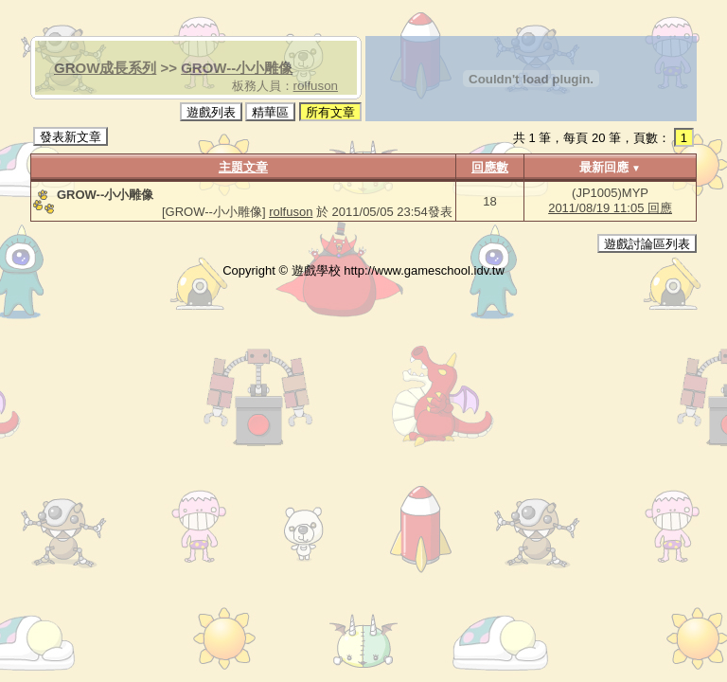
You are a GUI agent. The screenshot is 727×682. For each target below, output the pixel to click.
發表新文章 (70, 137)
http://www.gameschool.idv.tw (424, 270)
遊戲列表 (211, 112)
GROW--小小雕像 (237, 68)
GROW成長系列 (105, 68)
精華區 (270, 112)
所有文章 (330, 112)
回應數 (489, 167)
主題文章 (243, 167)
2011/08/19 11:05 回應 (610, 208)
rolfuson (315, 86)
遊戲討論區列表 (647, 244)
